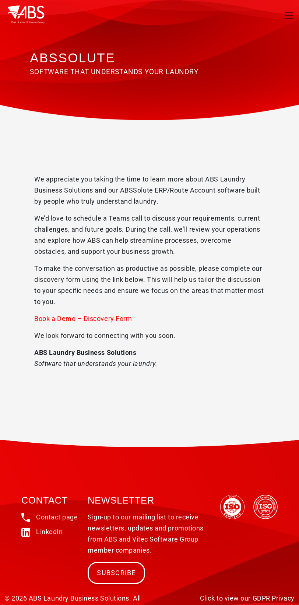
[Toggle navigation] (289, 15)
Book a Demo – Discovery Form (83, 318)
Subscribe (116, 573)
